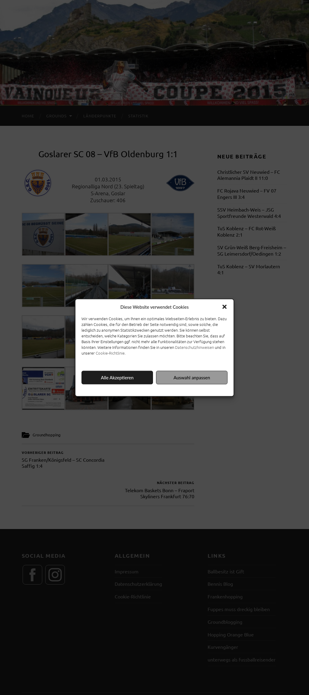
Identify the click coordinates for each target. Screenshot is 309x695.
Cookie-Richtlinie (110, 352)
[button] (224, 307)
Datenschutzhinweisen (194, 347)
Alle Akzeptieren (117, 377)
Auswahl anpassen (192, 377)
